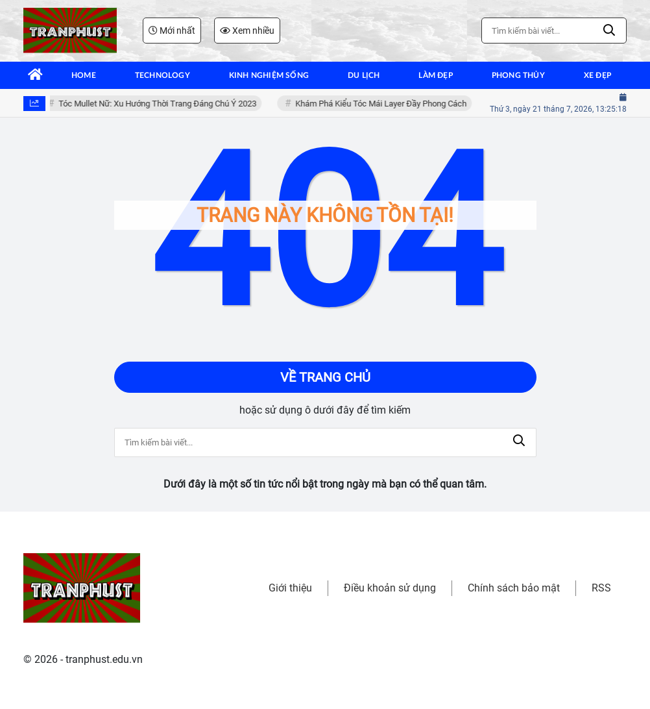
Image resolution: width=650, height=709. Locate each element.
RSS (601, 588)
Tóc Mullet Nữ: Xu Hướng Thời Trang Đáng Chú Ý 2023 (159, 103)
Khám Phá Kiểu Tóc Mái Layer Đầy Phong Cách (382, 103)
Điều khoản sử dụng (390, 588)
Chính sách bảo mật (514, 588)
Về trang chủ (325, 377)
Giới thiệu (290, 588)
